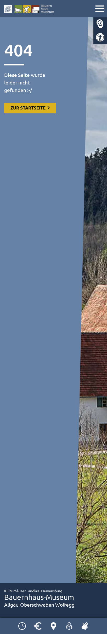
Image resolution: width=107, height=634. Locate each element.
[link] (100, 37)
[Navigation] (100, 9)
